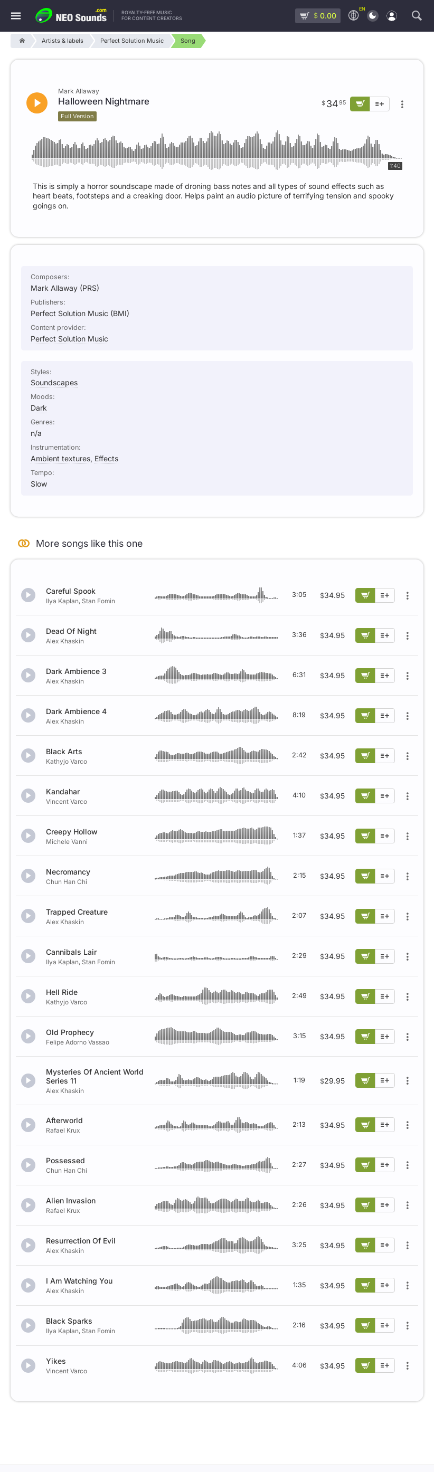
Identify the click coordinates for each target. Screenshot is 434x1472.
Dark (39, 407)
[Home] (20, 41)
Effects (106, 458)
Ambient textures (60, 458)
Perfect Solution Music (69, 338)
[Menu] (16, 16)
